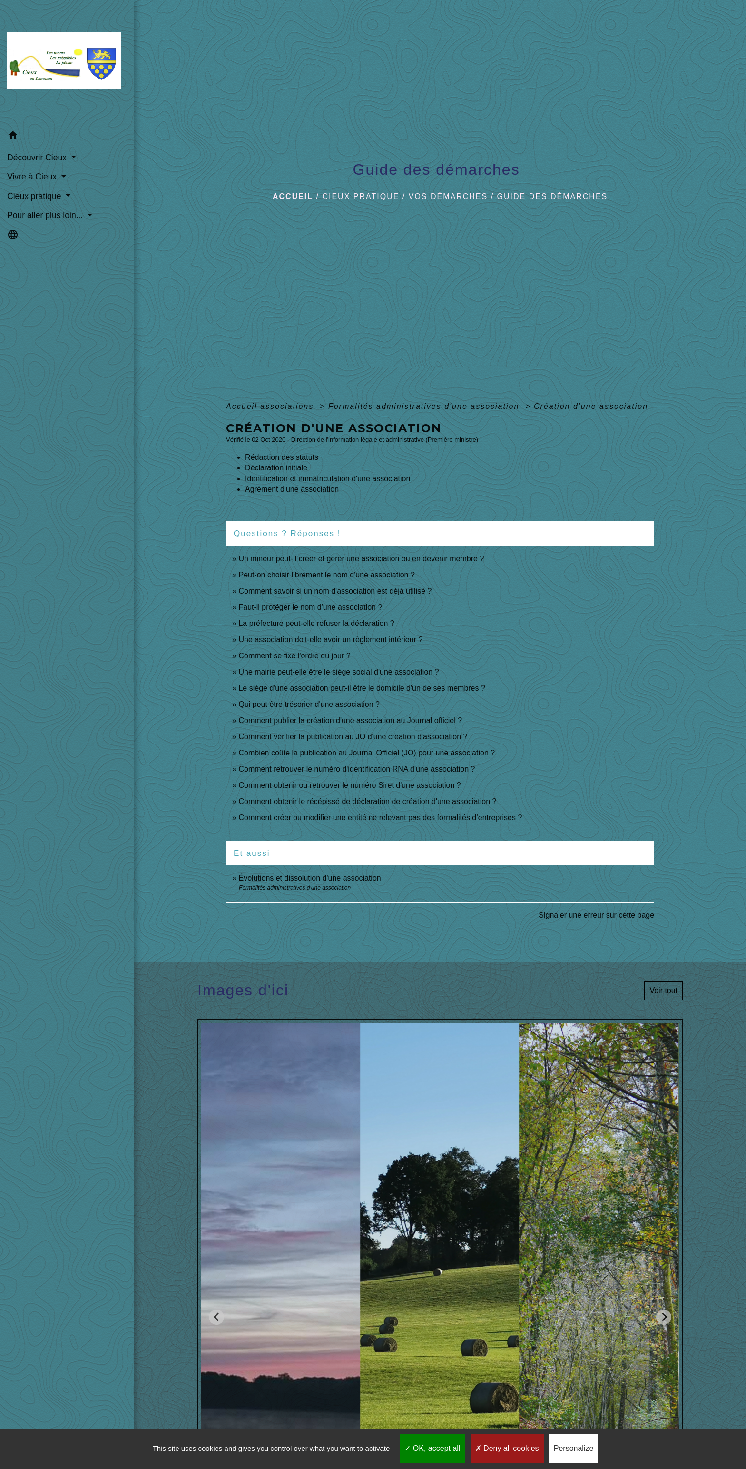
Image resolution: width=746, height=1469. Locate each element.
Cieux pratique (360, 196)
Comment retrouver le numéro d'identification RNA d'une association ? (356, 769)
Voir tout (663, 990)
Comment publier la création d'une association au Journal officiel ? (350, 720)
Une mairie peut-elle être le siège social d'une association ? (338, 672)
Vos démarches (448, 196)
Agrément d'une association (292, 489)
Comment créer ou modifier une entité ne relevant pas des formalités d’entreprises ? (380, 818)
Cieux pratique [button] (35, 196)
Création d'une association (591, 406)
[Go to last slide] (216, 1317)
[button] (67, 137)
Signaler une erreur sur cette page (596, 915)
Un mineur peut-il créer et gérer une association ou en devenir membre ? (361, 559)
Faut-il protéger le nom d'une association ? (310, 607)
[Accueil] (67, 63)
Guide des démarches (552, 196)
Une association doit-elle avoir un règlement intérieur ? (330, 639)
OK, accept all (432, 1448)
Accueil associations (271, 406)
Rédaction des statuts (281, 457)
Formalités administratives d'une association (425, 406)
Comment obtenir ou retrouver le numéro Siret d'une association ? (349, 785)
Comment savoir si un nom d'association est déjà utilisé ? (335, 591)
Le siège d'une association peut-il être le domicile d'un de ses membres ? (361, 688)
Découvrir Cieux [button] (38, 157)
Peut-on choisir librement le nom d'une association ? (326, 575)
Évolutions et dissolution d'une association (309, 878)
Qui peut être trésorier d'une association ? (309, 704)
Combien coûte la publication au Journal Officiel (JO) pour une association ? (366, 753)
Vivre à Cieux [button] (33, 176)
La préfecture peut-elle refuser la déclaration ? (316, 623)
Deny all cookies (507, 1448)
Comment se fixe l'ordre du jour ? (294, 656)
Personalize (574, 1448)
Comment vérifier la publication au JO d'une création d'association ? (352, 737)
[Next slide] (663, 1317)
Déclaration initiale (276, 468)
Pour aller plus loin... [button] (46, 215)
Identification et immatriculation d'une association (327, 479)
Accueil (293, 196)
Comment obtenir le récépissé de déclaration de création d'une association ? (367, 801)
